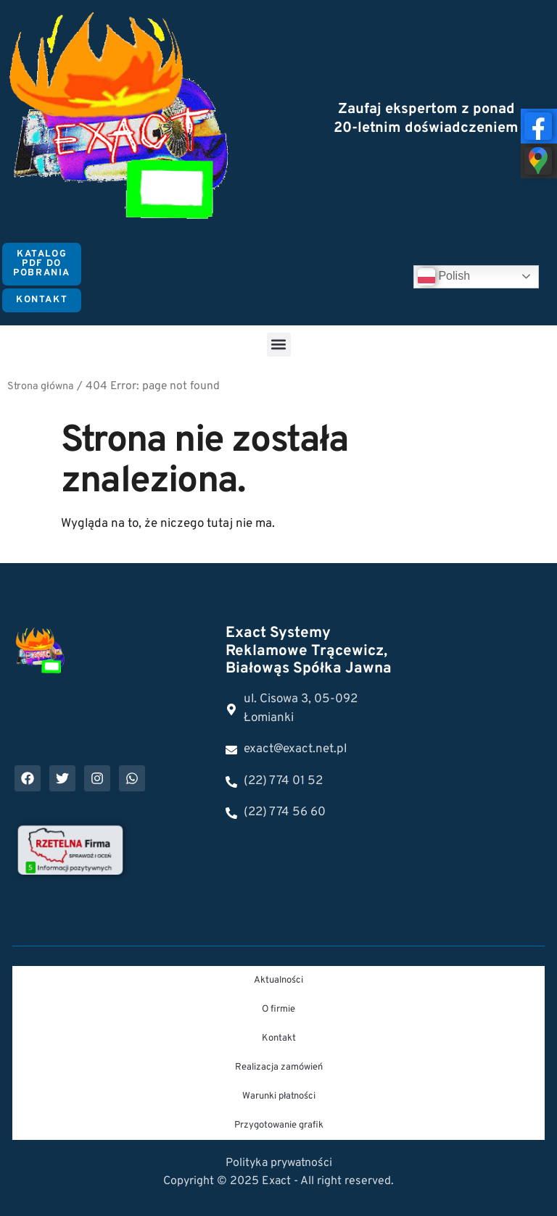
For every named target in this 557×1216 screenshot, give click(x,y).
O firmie (278, 1009)
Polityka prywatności (279, 1163)
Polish (444, 277)
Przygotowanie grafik (278, 1125)
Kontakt (279, 1038)
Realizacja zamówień (279, 1067)
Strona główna (40, 386)
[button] (279, 345)
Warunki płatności (278, 1096)
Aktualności (278, 980)
